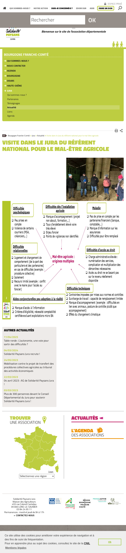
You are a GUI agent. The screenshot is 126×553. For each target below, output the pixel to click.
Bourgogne (13, 75)
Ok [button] (109, 542)
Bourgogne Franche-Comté (26, 54)
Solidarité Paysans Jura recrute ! (22, 354)
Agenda (11, 70)
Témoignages (13, 103)
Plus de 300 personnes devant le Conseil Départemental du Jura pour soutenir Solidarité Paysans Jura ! (26, 397)
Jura (9, 90)
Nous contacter (16, 65)
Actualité (11, 107)
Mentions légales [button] (15, 547)
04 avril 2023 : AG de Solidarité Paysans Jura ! (29, 382)
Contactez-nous (25, 515)
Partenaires (13, 99)
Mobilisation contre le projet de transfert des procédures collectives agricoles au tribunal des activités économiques (29, 367)
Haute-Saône (14, 85)
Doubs (10, 80)
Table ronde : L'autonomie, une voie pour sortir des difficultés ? (26, 342)
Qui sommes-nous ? (18, 60)
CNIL (87, 543)
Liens (9, 111)
